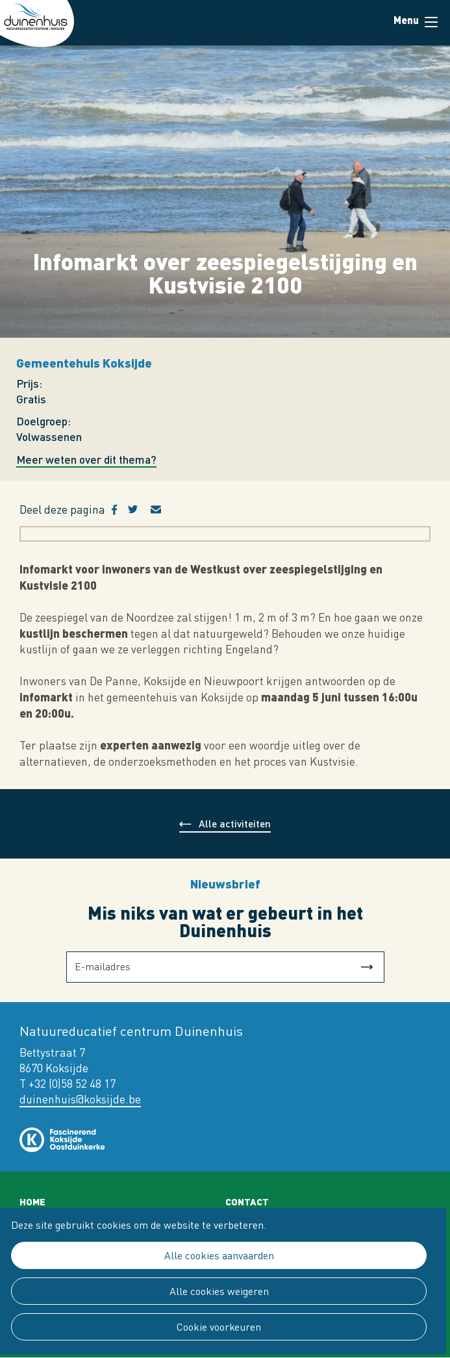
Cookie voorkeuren (219, 1326)
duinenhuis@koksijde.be (80, 1099)
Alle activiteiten (235, 823)
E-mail (164, 510)
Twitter (139, 510)
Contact (247, 1201)
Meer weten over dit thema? (86, 459)
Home (32, 1201)
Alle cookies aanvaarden (219, 1255)
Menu (431, 22)
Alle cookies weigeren (219, 1291)
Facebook (120, 510)
